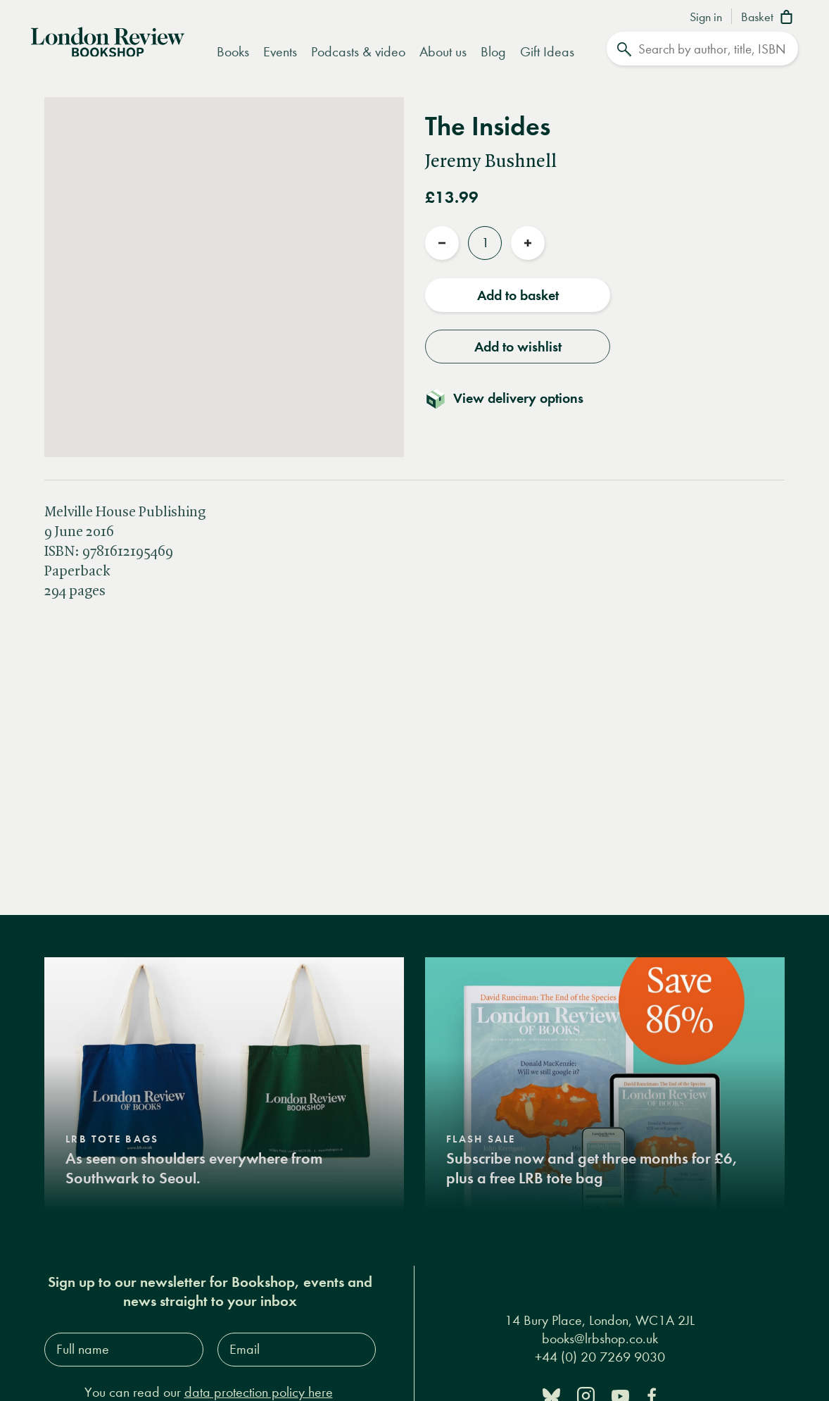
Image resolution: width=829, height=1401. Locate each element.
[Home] (107, 40)
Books (233, 52)
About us (443, 52)
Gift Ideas (547, 52)
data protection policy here (258, 1392)
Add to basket (518, 295)
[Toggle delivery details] (512, 398)
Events (280, 52)
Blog (493, 52)
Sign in (706, 17)
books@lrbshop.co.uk (600, 1339)
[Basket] (769, 18)
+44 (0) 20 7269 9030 (600, 1357)
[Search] (703, 49)
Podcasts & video (358, 52)
